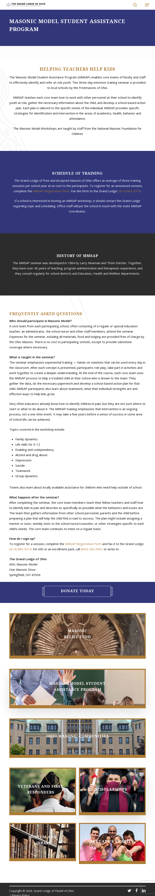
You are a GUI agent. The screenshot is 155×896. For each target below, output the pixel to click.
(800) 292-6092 (92, 549)
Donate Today (77, 590)
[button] (145, 5)
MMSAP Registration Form (51, 191)
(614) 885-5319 (129, 191)
